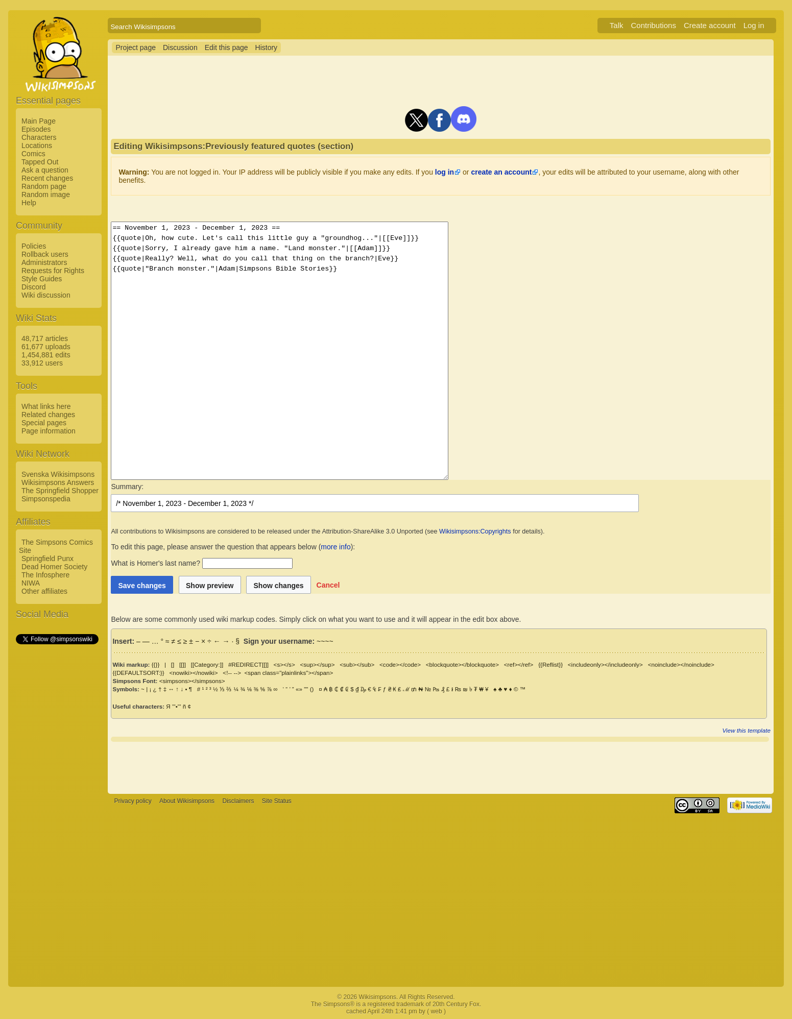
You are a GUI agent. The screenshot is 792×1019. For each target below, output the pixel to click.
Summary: (127, 486)
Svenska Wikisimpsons (57, 474)
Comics (33, 154)
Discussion (180, 47)
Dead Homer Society (54, 567)
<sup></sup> (317, 664)
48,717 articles (44, 338)
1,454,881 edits (45, 355)
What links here (45, 406)
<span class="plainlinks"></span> (288, 672)
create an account (501, 172)
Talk (616, 25)
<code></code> (400, 664)
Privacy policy (132, 801)
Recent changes (47, 178)
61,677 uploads (45, 347)
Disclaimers (238, 801)
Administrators (44, 262)
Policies (33, 246)
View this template (747, 730)
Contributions (653, 25)
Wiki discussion (45, 295)
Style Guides (41, 279)
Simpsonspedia (45, 499)
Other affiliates (44, 591)
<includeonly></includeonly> (605, 664)
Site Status (277, 801)
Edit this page (226, 47)
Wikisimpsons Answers (57, 482)
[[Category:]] (207, 664)
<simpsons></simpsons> (192, 680)
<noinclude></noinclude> (681, 664)
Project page (135, 47)
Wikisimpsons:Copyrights (475, 531)
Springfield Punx (47, 558)
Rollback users (44, 254)
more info (335, 547)
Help (28, 203)
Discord (33, 287)
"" (306, 689)
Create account (710, 25)
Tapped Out (39, 162)
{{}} (156, 664)
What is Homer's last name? (155, 563)
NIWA (30, 583)
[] (172, 664)
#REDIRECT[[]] (248, 664)
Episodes (36, 129)
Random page (43, 186)
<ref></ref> (519, 664)
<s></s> (284, 664)
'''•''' (176, 706)
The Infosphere (45, 575)
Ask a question (44, 170)
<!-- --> (232, 672)
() (312, 689)
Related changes (48, 414)
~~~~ (325, 641)
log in (444, 172)
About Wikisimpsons (186, 801)
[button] (328, 585)
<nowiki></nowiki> (193, 672)
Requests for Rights (52, 270)
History (266, 47)
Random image (45, 194)
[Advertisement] (57, 799)
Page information (48, 431)
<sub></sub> (357, 664)
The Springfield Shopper (60, 491)
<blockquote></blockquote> (462, 664)
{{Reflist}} (550, 664)
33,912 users (42, 363)
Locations (36, 145)
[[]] (182, 664)
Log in (753, 25)
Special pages (43, 423)
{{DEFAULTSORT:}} (138, 672)
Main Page (38, 121)
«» (299, 689)
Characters (38, 137)
